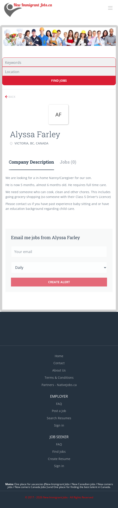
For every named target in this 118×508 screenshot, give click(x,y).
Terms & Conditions (59, 377)
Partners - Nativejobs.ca (59, 385)
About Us (59, 370)
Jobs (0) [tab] (68, 162)
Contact (59, 363)
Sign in (59, 425)
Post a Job (59, 411)
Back (11, 97)
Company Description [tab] (31, 162)
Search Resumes (59, 418)
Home (59, 356)
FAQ (59, 404)
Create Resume (59, 459)
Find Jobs (59, 80)
